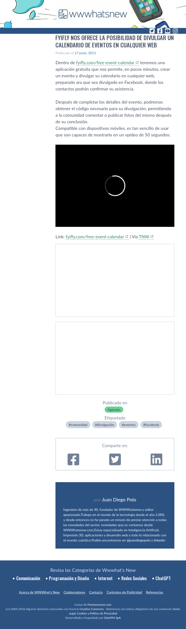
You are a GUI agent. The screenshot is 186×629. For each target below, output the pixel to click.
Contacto (96, 592)
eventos (130, 425)
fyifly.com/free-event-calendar (105, 62)
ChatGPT (163, 578)
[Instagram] (175, 31)
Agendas (114, 410)
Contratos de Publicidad (124, 592)
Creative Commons (91, 609)
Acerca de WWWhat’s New (39, 592)
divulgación (105, 425)
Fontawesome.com (99, 604)
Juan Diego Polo (119, 499)
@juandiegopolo (138, 540)
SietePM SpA (112, 618)
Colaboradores (74, 592)
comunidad (79, 425)
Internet (105, 578)
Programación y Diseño (69, 578)
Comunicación (28, 578)
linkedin (159, 540)
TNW (144, 236)
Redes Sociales (134, 578)
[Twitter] (152, 31)
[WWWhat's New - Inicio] (93, 14)
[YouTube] (167, 31)
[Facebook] (160, 31)
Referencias (154, 592)
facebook (152, 425)
